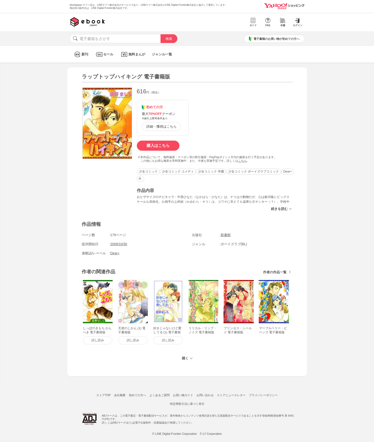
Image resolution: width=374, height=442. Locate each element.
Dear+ (287, 171)
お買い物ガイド (183, 395)
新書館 (226, 235)
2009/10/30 (118, 244)
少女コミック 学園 (211, 171)
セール (104, 54)
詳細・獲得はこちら (161, 126)
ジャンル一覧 (162, 54)
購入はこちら (158, 145)
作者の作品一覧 (275, 272)
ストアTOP (103, 395)
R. (140, 178)
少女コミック (148, 171)
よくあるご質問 (160, 395)
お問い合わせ (205, 395)
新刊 (80, 54)
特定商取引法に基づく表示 (187, 404)
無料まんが (132, 54)
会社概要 (120, 395)
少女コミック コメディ (178, 171)
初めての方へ (137, 395)
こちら (242, 160)
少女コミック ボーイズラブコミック (253, 171)
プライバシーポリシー (263, 395)
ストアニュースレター (231, 395)
